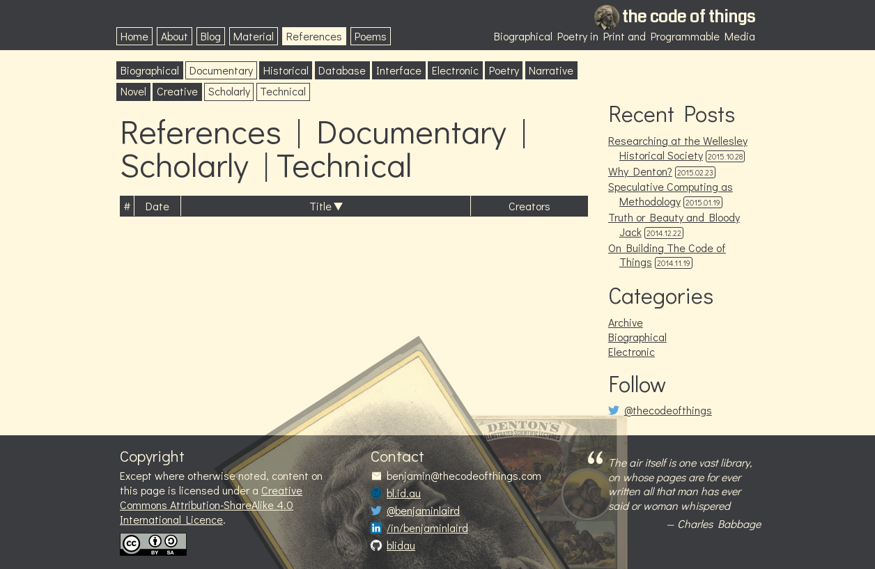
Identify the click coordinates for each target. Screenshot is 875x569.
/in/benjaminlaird (427, 528)
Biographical (150, 70)
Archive (625, 322)
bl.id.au (404, 493)
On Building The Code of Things (667, 255)
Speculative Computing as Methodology (670, 193)
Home (134, 36)
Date (157, 205)
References (314, 36)
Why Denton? (640, 171)
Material (253, 36)
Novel (133, 91)
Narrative (551, 70)
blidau (401, 545)
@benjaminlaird (423, 510)
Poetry (504, 70)
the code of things (688, 17)
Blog (211, 36)
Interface (398, 70)
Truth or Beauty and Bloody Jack (674, 224)
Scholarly (229, 91)
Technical (283, 91)
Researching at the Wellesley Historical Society (678, 147)
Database (342, 70)
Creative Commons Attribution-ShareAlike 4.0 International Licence (211, 505)
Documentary (221, 70)
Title (320, 205)
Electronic (455, 70)
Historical (286, 70)
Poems (371, 36)
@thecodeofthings (668, 410)
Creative (177, 91)
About (174, 36)
